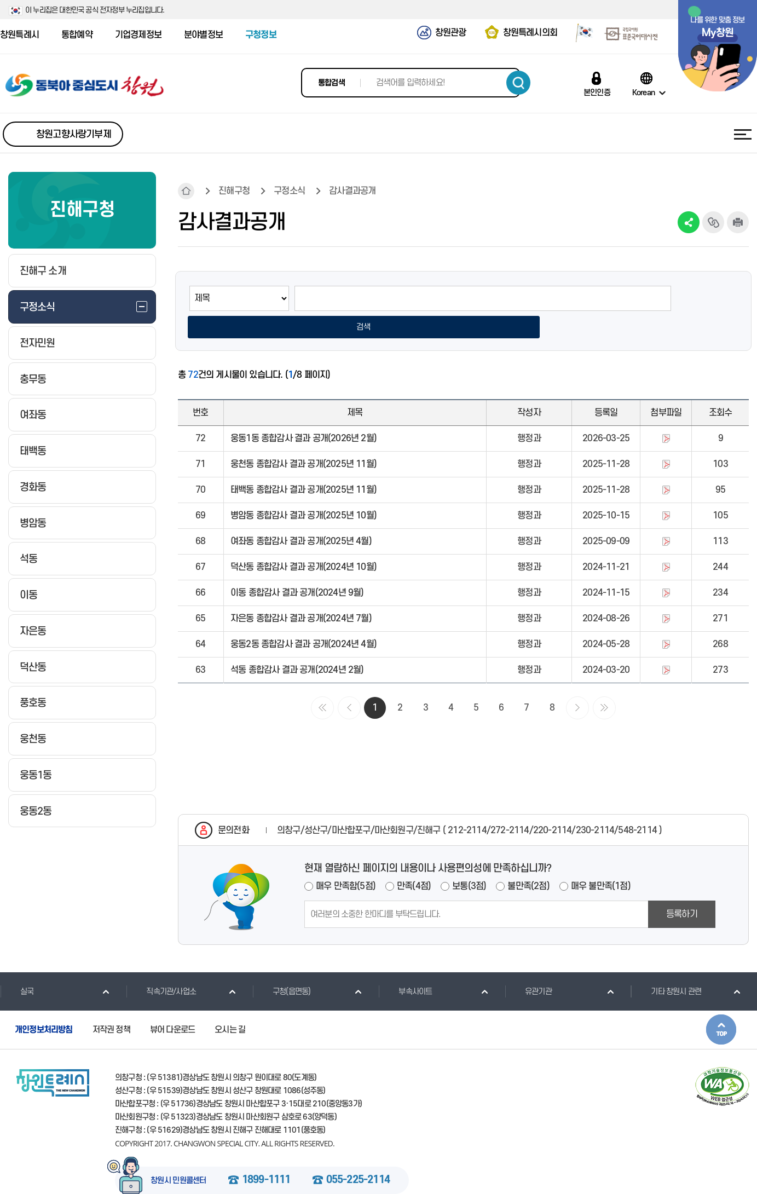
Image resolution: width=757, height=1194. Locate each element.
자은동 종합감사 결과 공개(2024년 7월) (301, 593)
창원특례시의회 (530, 33)
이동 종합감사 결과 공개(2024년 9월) (297, 568)
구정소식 (289, 191)
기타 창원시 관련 (666, 966)
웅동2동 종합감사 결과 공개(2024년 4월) (303, 619)
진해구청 (234, 191)
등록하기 (681, 889)
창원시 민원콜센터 (178, 1156)
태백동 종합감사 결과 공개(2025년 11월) (303, 465)
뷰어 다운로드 (172, 1005)
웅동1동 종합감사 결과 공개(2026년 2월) (303, 413)
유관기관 (528, 966)
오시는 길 (230, 1005)
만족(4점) (414, 861)
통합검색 (331, 83)
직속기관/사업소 (161, 966)
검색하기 (518, 83)
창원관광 (450, 33)
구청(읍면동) (281, 966)
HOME (186, 191)
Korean (643, 92)
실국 (16, 966)
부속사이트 (405, 966)
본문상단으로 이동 (721, 1004)
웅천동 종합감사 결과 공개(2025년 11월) (303, 439)
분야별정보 (203, 35)
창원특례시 (19, 35)
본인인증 (596, 92)
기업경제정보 (138, 35)
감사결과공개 (352, 191)
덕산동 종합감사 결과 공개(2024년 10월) (303, 542)
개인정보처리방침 (44, 1005)
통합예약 (77, 35)
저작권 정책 (111, 1005)
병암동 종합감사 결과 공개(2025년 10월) (303, 490)
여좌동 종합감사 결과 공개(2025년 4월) (301, 516)
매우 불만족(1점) (601, 861)
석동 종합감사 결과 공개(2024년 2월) (297, 645)
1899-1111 (266, 1155)
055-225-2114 (358, 1155)
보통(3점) (469, 861)
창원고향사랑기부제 (73, 134)
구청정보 (260, 35)
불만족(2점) (528, 861)
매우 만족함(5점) (345, 861)
